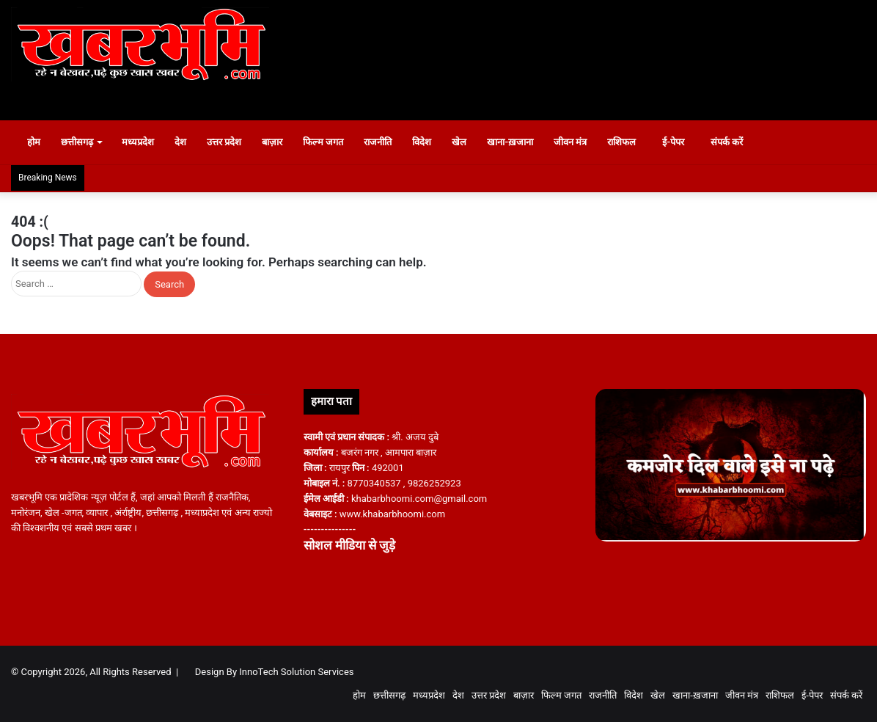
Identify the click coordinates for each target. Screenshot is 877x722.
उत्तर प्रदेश (231, 141)
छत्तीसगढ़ (84, 141)
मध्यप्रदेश (145, 141)
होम (34, 141)
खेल (467, 141)
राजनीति (386, 141)
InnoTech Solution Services (296, 671)
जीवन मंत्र (577, 141)
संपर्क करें (742, 141)
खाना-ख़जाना (518, 141)
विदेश (429, 141)
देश (188, 141)
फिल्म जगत (330, 141)
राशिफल (629, 141)
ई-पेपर (682, 141)
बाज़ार (279, 141)
